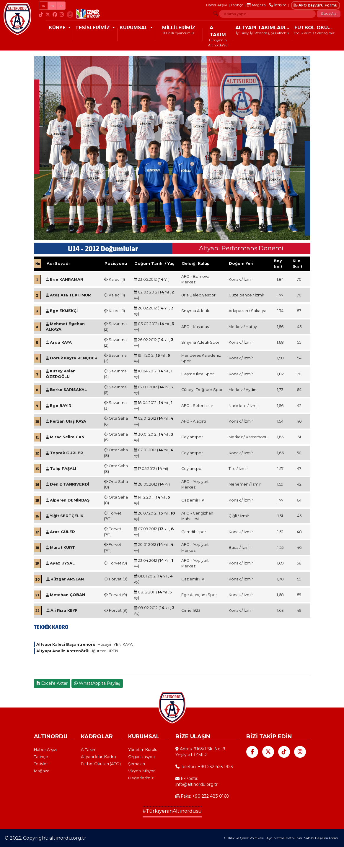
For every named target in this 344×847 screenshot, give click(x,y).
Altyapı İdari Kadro (98, 756)
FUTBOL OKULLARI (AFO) (315, 27)
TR (43, 6)
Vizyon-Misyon (142, 770)
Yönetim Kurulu (142, 749)
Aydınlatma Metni (280, 838)
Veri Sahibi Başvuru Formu (318, 838)
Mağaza (256, 5)
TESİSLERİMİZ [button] (93, 27)
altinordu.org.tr (67, 838)
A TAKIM (218, 31)
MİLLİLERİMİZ (178, 27)
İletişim (277, 5)
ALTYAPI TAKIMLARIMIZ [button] (263, 27)
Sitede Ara (328, 14)
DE (61, 6)
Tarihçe (237, 5)
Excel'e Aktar (52, 683)
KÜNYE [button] (58, 27)
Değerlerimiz (141, 777)
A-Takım (89, 749)
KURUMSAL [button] (134, 27)
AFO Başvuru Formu (316, 5)
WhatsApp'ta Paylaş (97, 683)
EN (52, 6)
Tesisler (41, 763)
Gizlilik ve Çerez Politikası (244, 838)
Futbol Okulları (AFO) (101, 763)
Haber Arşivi (216, 5)
